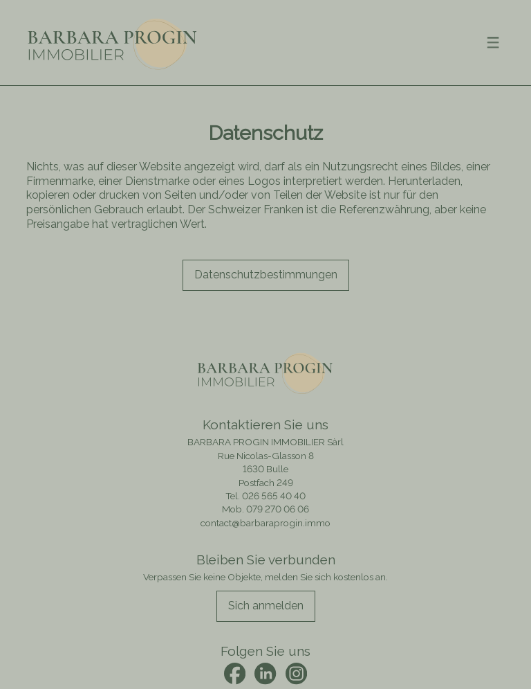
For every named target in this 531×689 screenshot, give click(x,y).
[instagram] (296, 673)
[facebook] (234, 673)
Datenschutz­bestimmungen (265, 274)
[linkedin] (265, 673)
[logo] (112, 42)
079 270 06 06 (277, 508)
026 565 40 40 (274, 495)
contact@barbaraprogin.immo (265, 522)
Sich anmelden (266, 605)
